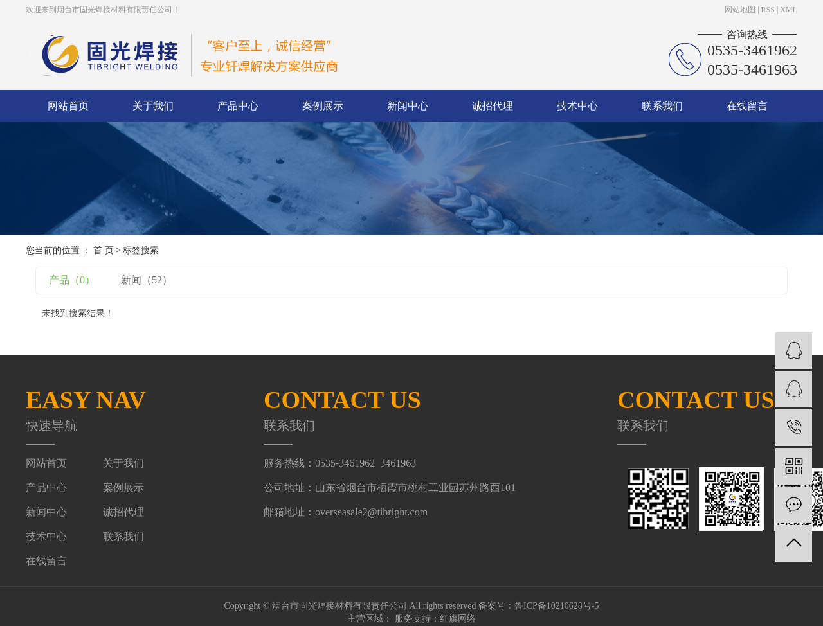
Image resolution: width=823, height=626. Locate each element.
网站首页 (68, 105)
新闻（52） (146, 279)
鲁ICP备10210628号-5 (556, 606)
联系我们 (662, 105)
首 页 (103, 250)
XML (788, 9)
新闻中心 (407, 105)
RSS (768, 9)
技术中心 (577, 105)
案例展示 (322, 105)
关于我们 (153, 105)
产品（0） (72, 279)
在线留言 (747, 105)
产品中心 (237, 105)
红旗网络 (458, 618)
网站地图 (740, 9)
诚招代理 (492, 105)
